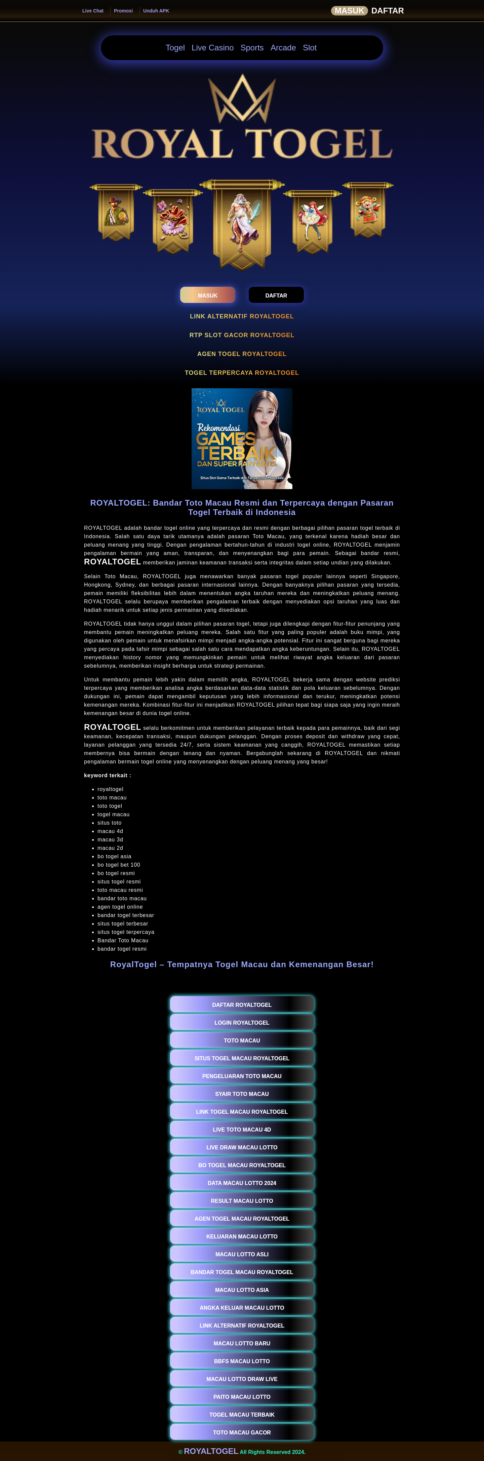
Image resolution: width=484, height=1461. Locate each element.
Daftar (387, 10)
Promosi (123, 10)
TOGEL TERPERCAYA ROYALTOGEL (242, 372)
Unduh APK (156, 10)
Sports (252, 47)
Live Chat (93, 10)
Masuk (349, 10)
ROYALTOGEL (112, 561)
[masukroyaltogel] (207, 295)
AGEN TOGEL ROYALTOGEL (242, 354)
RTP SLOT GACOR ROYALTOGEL (242, 335)
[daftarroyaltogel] (276, 295)
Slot (310, 47)
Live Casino (213, 47)
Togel (175, 47)
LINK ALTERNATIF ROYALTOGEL (242, 316)
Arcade (283, 47)
